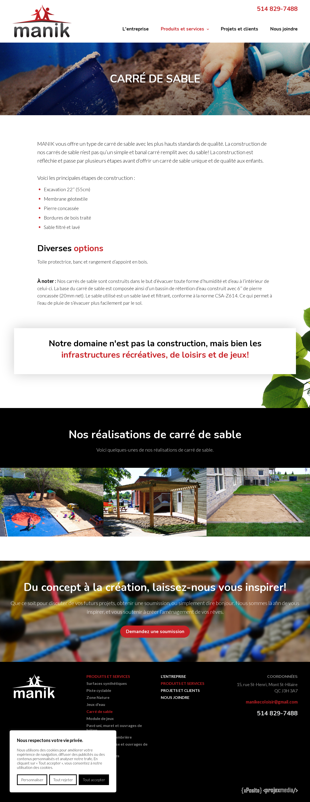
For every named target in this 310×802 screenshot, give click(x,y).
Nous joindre (284, 29)
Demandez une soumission (155, 631)
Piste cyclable (98, 691)
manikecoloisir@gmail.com (272, 702)
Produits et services (182, 29)
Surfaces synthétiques (106, 683)
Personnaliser (32, 780)
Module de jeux (100, 719)
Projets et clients (239, 29)
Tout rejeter (63, 780)
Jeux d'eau (95, 705)
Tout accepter (94, 780)
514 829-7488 (277, 9)
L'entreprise (136, 29)
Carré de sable (99, 712)
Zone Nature (97, 698)
